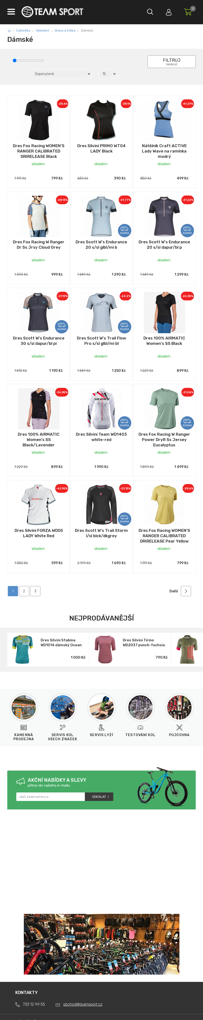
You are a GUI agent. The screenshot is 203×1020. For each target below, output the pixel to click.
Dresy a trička (65, 30)
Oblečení (42, 30)
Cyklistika (23, 30)
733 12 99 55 (34, 1004)
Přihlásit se (167, 11)
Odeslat (99, 797)
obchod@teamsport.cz (82, 1004)
